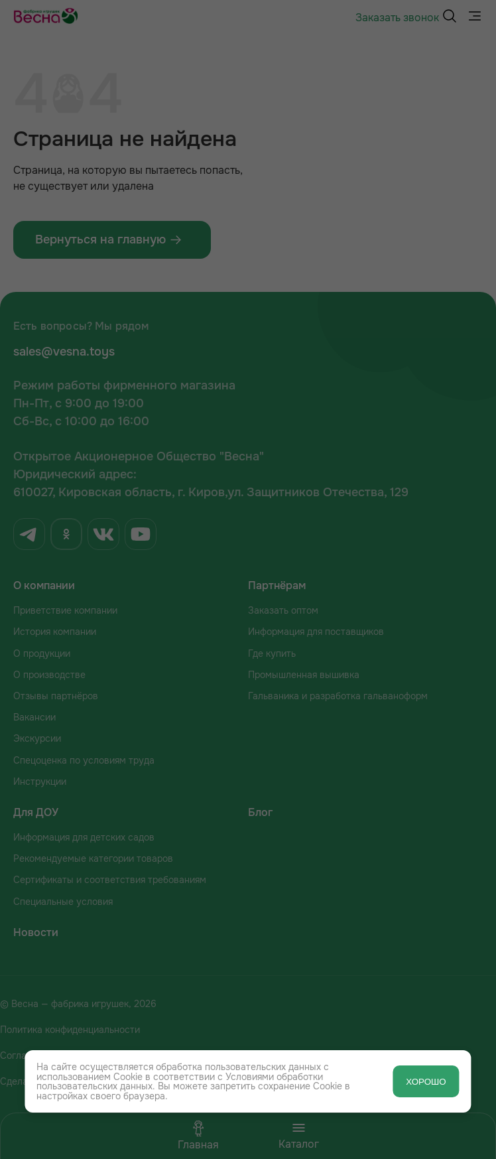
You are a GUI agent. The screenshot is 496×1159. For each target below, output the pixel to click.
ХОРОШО (426, 1082)
